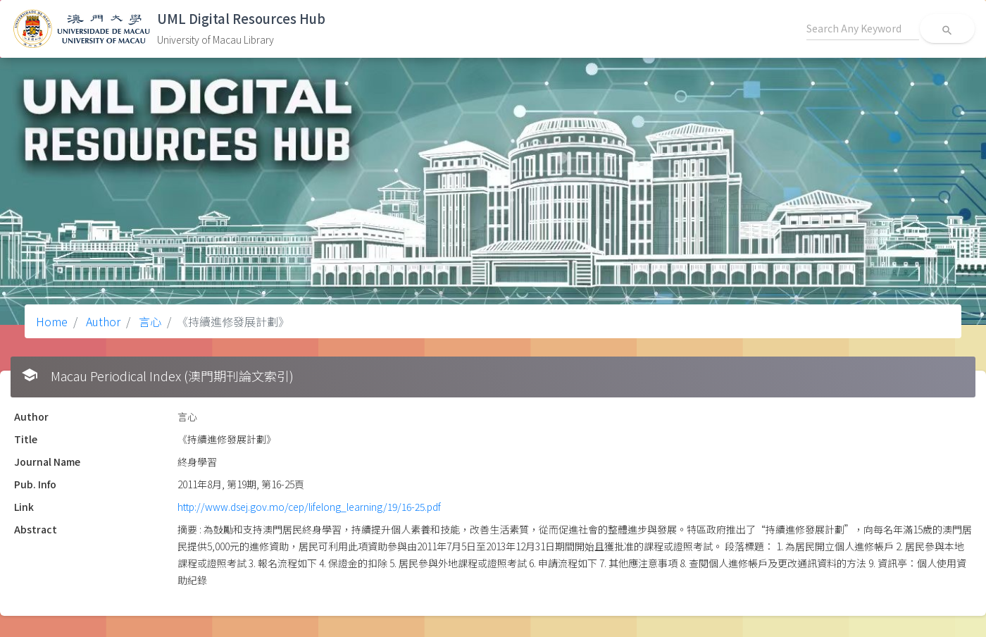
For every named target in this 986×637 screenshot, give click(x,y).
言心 (148, 321)
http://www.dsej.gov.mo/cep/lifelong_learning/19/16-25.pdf (309, 507)
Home (52, 321)
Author (101, 321)
